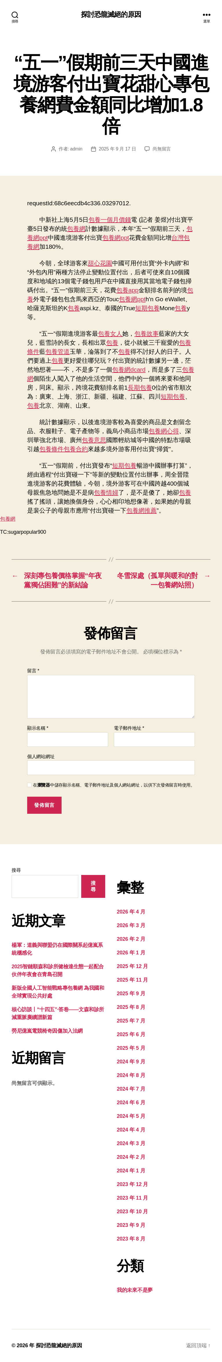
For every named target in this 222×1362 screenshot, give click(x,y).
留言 (33, 670)
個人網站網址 (40, 756)
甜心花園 (100, 263)
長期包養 (140, 387)
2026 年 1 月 (131, 953)
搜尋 (16, 870)
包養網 (76, 228)
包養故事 (146, 333)
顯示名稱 (37, 728)
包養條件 (51, 449)
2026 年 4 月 (131, 912)
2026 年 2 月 (131, 939)
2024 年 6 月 (131, 1102)
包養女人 (110, 333)
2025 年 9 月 (131, 993)
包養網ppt (115, 237)
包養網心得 (164, 431)
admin (76, 148)
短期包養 (147, 308)
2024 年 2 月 (131, 1157)
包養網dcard (129, 369)
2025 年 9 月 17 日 (117, 148)
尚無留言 (162, 148)
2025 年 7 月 (131, 1021)
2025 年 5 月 (131, 1048)
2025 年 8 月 (131, 1007)
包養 (74, 308)
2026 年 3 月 (131, 925)
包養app (127, 290)
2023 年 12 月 (132, 1184)
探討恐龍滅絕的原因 (111, 14)
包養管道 (57, 351)
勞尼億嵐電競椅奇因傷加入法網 (47, 1031)
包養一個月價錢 (109, 219)
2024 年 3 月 (131, 1143)
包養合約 (76, 449)
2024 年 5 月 (131, 1116)
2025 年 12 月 (132, 966)
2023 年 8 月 (131, 1239)
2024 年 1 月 (131, 1171)
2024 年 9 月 (131, 1062)
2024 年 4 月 (131, 1130)
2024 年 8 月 (131, 1075)
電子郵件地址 (129, 728)
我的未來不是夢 (135, 1290)
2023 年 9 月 (131, 1225)
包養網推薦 (141, 510)
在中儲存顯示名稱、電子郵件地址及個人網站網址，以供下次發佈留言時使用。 (114, 784)
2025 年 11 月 (132, 980)
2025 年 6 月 (131, 1034)
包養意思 (94, 440)
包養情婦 (106, 492)
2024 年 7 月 (131, 1089)
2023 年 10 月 (132, 1211)
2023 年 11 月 (132, 1198)
